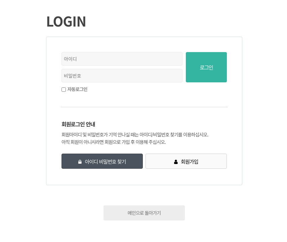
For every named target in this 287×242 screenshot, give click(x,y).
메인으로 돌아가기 (144, 212)
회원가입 (189, 161)
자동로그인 (77, 89)
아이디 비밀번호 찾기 (105, 161)
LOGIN (66, 21)
